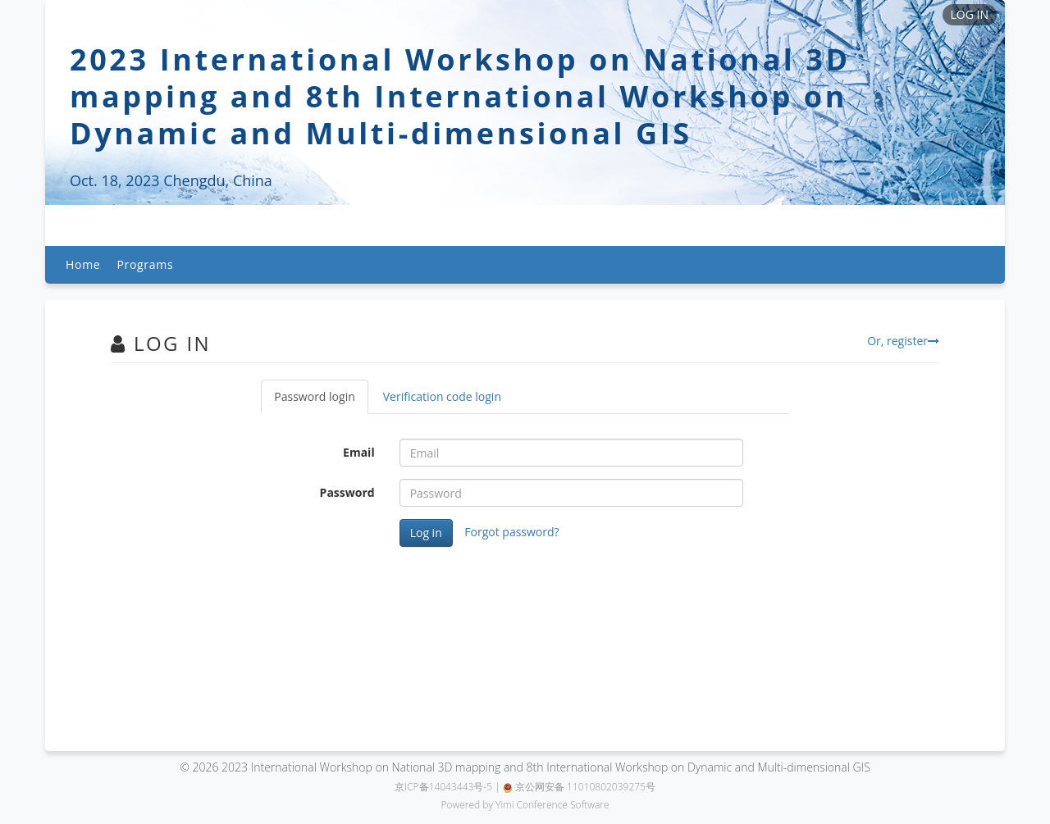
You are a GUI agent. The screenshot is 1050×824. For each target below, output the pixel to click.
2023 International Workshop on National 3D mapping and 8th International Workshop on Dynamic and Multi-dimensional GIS (460, 96)
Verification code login (442, 396)
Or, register (903, 340)
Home (83, 264)
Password (347, 492)
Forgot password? (511, 531)
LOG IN (969, 14)
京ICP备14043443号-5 (443, 787)
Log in (426, 532)
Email (359, 452)
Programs (144, 264)
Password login (314, 396)
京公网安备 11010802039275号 (579, 787)
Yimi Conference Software (552, 805)
